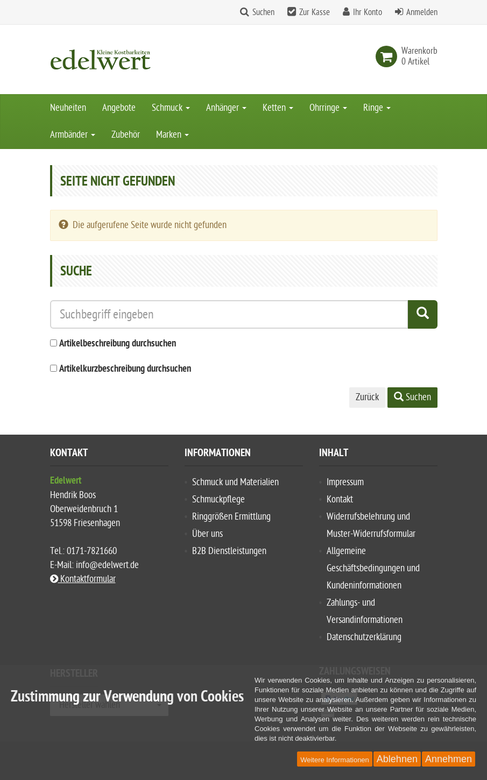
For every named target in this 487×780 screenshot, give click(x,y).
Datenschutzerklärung (364, 637)
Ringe (377, 108)
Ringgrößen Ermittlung (231, 516)
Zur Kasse (314, 12)
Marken (172, 134)
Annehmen (448, 759)
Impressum (345, 482)
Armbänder (72, 134)
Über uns (207, 534)
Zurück (367, 397)
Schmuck (171, 108)
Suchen (263, 12)
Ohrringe (328, 108)
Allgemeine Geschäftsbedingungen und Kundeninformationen (373, 568)
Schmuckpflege (218, 499)
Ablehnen (397, 759)
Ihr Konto (367, 12)
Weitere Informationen (334, 760)
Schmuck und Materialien (235, 482)
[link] (388, 56)
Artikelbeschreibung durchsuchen (117, 344)
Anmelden (421, 12)
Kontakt (340, 499)
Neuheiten (68, 108)
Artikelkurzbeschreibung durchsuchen (125, 369)
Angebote (119, 108)
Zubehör (125, 134)
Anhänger (226, 108)
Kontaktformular (83, 579)
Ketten (278, 108)
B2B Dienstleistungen (229, 551)
